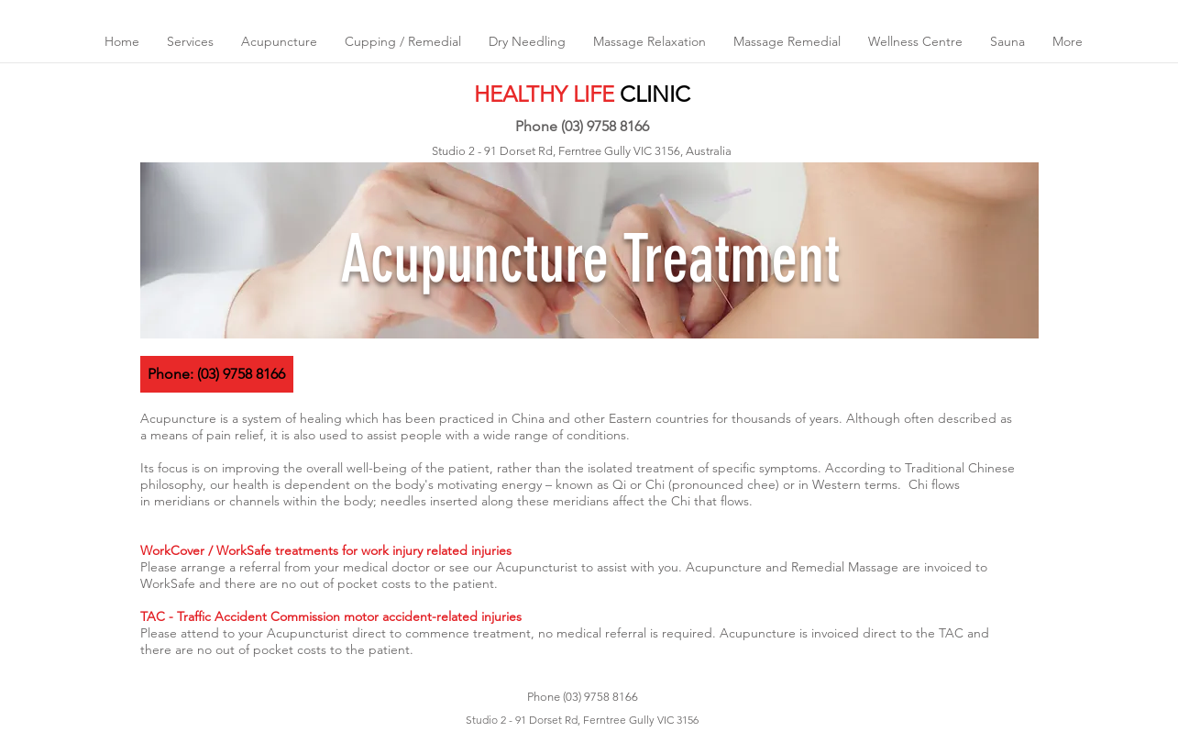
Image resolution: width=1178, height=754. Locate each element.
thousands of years (785, 418)
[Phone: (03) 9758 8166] (216, 374)
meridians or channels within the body (263, 501)
